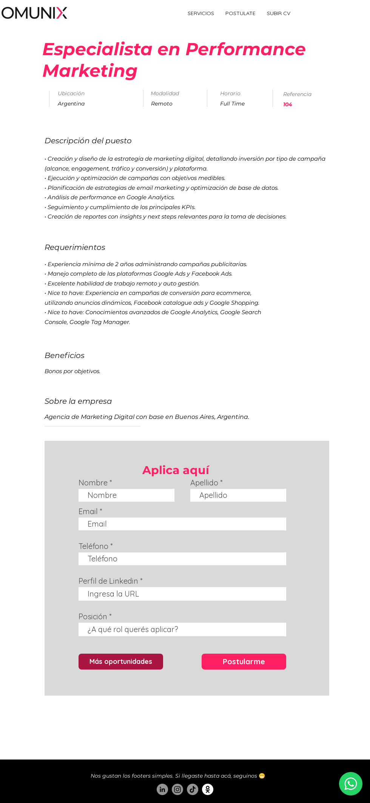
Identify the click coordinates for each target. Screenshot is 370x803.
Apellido (204, 483)
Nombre (93, 483)
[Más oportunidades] (121, 662)
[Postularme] (244, 662)
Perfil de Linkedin (108, 581)
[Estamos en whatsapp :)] (350, 783)
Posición (93, 616)
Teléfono (93, 546)
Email (88, 511)
